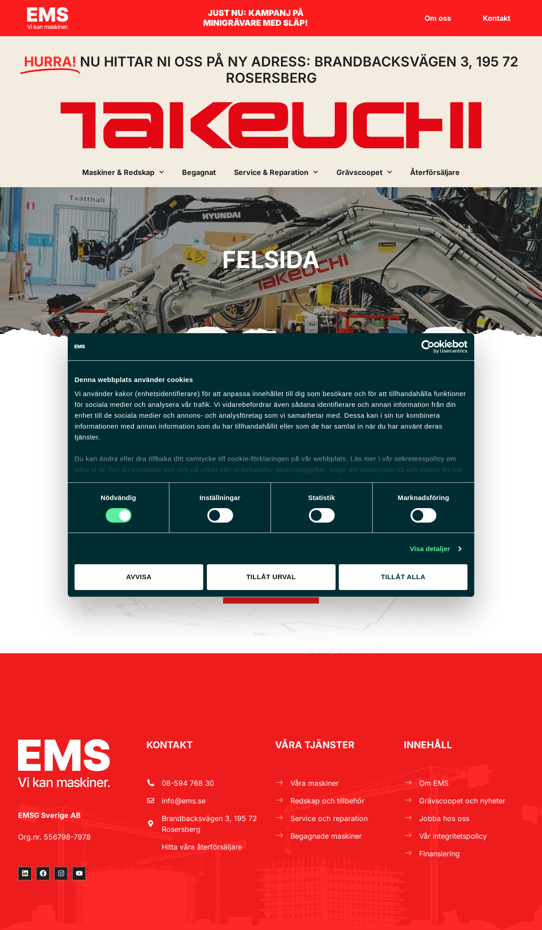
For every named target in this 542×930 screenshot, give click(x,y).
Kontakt (496, 18)
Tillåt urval (271, 577)
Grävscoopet (364, 172)
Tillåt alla (403, 577)
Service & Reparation (276, 172)
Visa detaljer (430, 548)
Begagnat (199, 172)
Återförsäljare (435, 172)
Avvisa (139, 577)
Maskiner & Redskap (123, 172)
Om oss (440, 18)
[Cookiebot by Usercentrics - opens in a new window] (427, 346)
